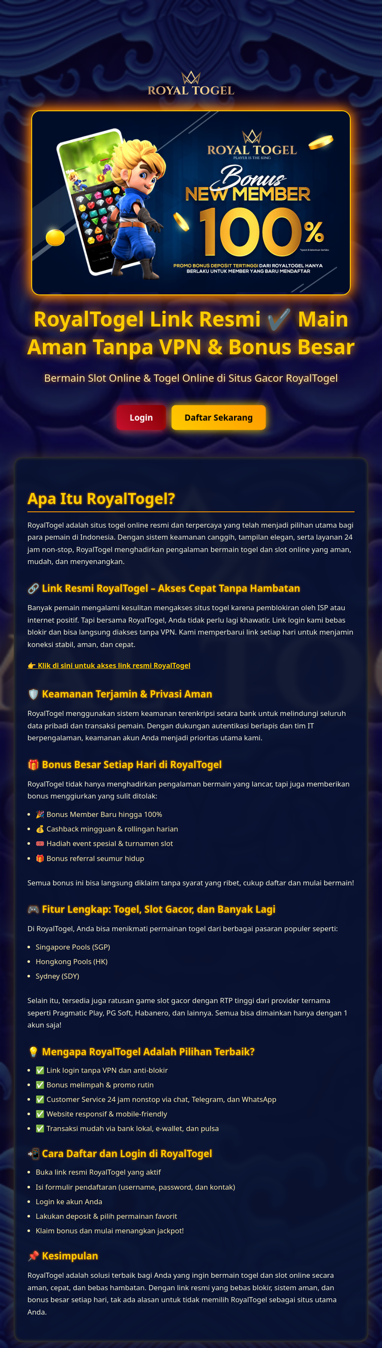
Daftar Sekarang (218, 418)
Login (141, 418)
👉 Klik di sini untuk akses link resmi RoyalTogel (108, 665)
